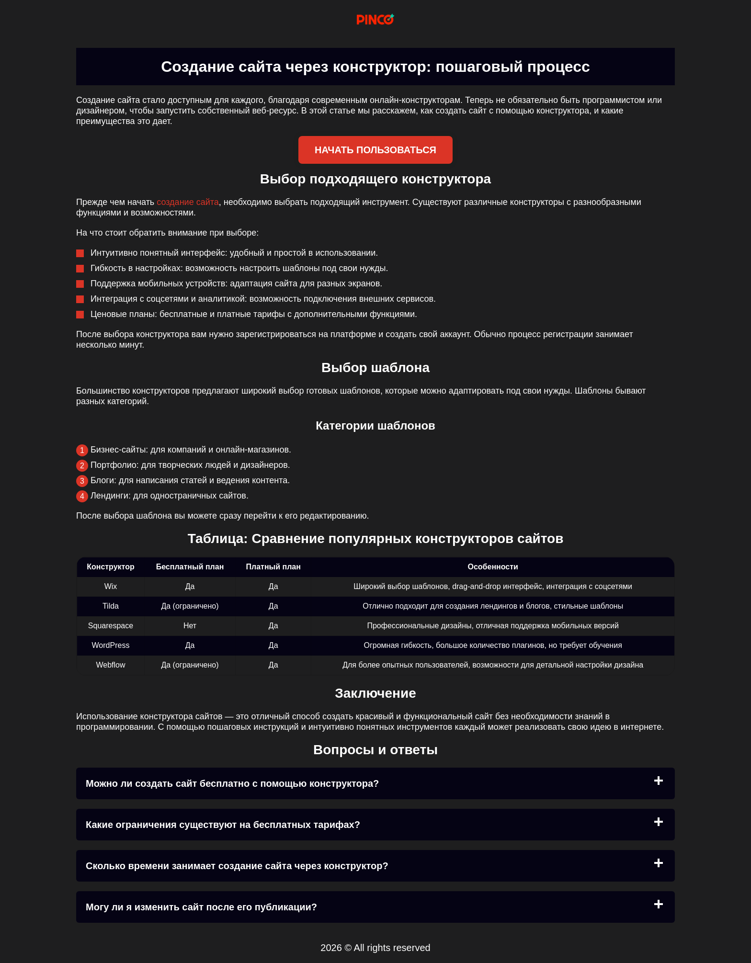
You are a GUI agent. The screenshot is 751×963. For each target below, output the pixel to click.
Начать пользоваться (375, 150)
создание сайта (188, 202)
